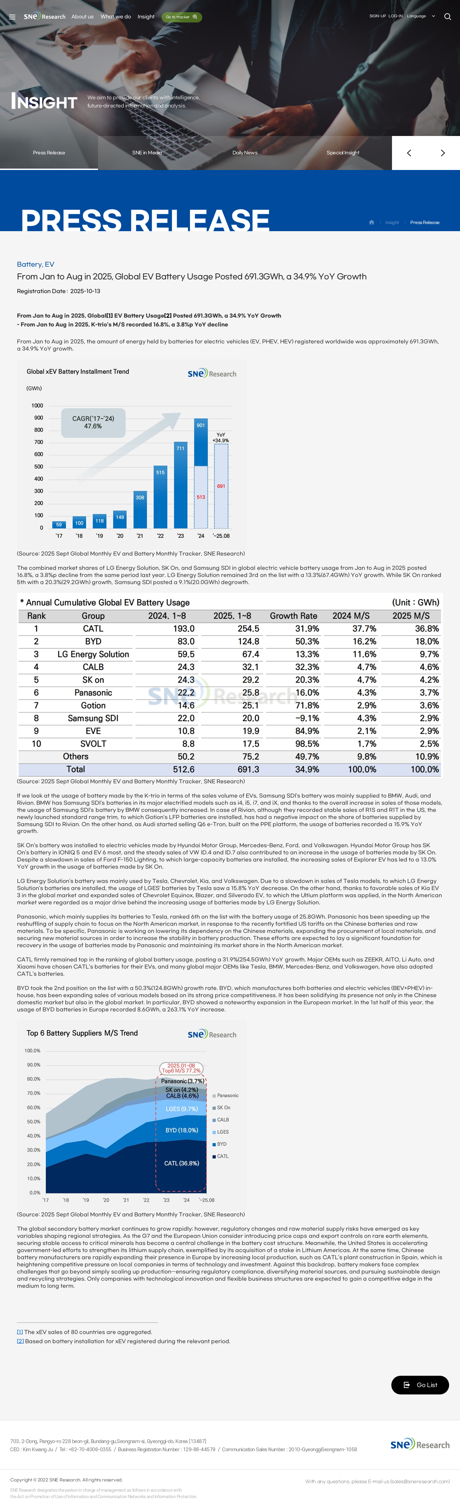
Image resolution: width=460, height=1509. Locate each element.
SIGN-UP (378, 16)
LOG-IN (396, 16)
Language (421, 17)
